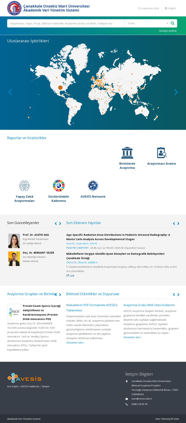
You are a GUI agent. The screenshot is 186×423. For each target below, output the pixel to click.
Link (70, 275)
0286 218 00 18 (139, 404)
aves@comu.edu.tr (142, 398)
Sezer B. (70, 243)
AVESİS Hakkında (30, 386)
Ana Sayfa (12, 386)
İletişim (46, 386)
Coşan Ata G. (82, 243)
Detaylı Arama (167, 30)
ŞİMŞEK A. (93, 262)
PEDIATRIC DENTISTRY (77, 247)
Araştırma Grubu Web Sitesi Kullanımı (149, 305)
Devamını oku (75, 342)
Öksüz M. (82, 262)
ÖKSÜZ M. (71, 262)
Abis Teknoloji (163, 418)
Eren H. (93, 243)
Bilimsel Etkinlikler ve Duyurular (92, 293)
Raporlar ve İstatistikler (26, 137)
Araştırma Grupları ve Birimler (32, 293)
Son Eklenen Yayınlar (83, 222)
